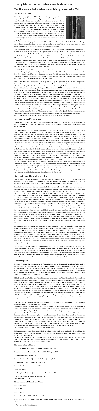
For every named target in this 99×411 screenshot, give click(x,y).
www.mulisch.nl (19, 392)
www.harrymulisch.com (21, 385)
